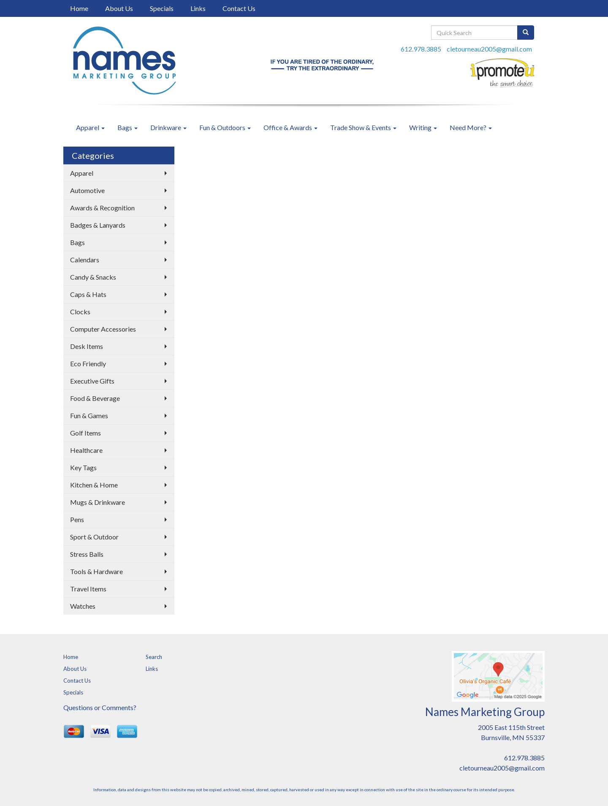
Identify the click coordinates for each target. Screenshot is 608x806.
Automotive (87, 190)
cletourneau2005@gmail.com (489, 49)
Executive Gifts (92, 381)
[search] (525, 32)
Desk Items (86, 346)
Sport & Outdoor (94, 537)
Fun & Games (89, 415)
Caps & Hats (88, 294)
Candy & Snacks (93, 277)
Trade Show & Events (363, 127)
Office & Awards (290, 127)
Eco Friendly (88, 363)
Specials (162, 8)
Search (154, 657)
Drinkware (168, 127)
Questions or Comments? (99, 707)
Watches (82, 606)
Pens (77, 519)
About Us (119, 8)
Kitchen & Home (94, 485)
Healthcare (86, 450)
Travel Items (88, 589)
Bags (127, 127)
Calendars (84, 260)
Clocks (80, 312)
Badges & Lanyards (97, 225)
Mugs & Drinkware (97, 502)
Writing (423, 127)
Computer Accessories (103, 329)
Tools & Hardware (96, 571)
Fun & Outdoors (225, 127)
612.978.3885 (421, 49)
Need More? (471, 127)
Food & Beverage (95, 398)
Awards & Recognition (102, 208)
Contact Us (239, 8)
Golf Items (85, 433)
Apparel (90, 127)
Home (79, 8)
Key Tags (83, 467)
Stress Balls (86, 554)
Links (198, 8)
